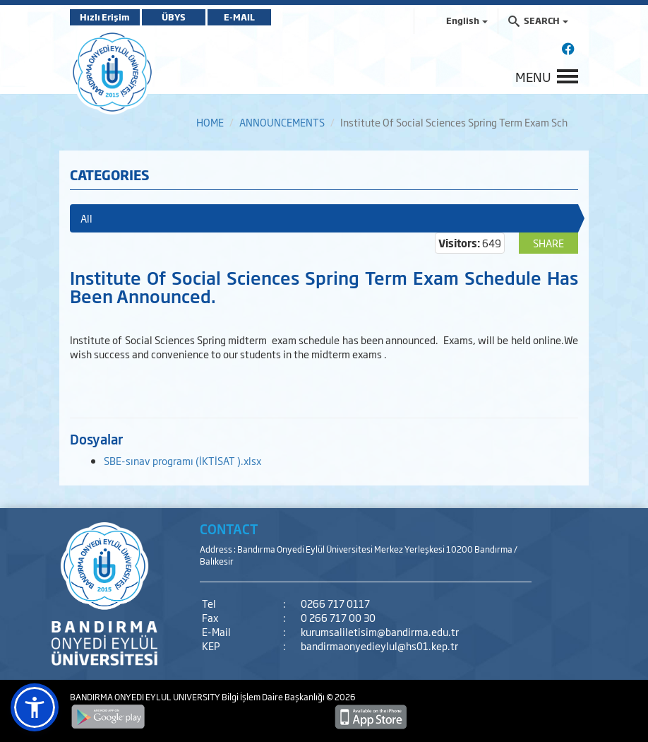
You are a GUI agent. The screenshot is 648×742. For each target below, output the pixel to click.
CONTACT (229, 528)
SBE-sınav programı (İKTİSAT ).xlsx (182, 460)
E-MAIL (239, 17)
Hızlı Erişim (105, 17)
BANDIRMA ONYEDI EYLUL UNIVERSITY (146, 696)
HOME (210, 121)
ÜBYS (174, 17)
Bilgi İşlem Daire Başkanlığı (274, 696)
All (86, 218)
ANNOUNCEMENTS (282, 121)
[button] (34, 707)
